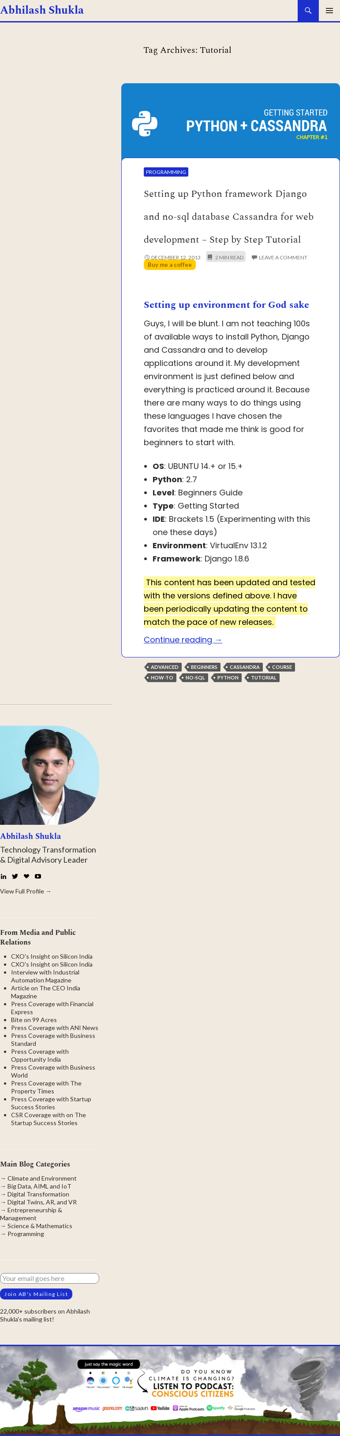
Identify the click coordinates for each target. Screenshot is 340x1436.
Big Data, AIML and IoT (39, 1186)
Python (228, 677)
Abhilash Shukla (42, 10)
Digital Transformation (38, 1194)
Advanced (165, 667)
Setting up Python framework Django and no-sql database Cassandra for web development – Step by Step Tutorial (229, 217)
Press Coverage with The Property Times (46, 1087)
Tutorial (263, 677)
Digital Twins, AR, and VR (42, 1202)
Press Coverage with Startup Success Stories (51, 1103)
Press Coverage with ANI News (54, 1027)
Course (282, 667)
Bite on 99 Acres (34, 1019)
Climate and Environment (42, 1178)
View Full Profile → (26, 891)
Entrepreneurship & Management (31, 1214)
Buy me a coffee (170, 264)
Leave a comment (283, 257)
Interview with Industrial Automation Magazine (45, 976)
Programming (166, 172)
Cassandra (245, 667)
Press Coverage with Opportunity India (40, 1055)
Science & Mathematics (39, 1225)
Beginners (204, 667)
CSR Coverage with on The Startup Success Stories (48, 1118)
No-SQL (195, 677)
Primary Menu (329, 10)
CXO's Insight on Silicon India (52, 956)
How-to (162, 677)
